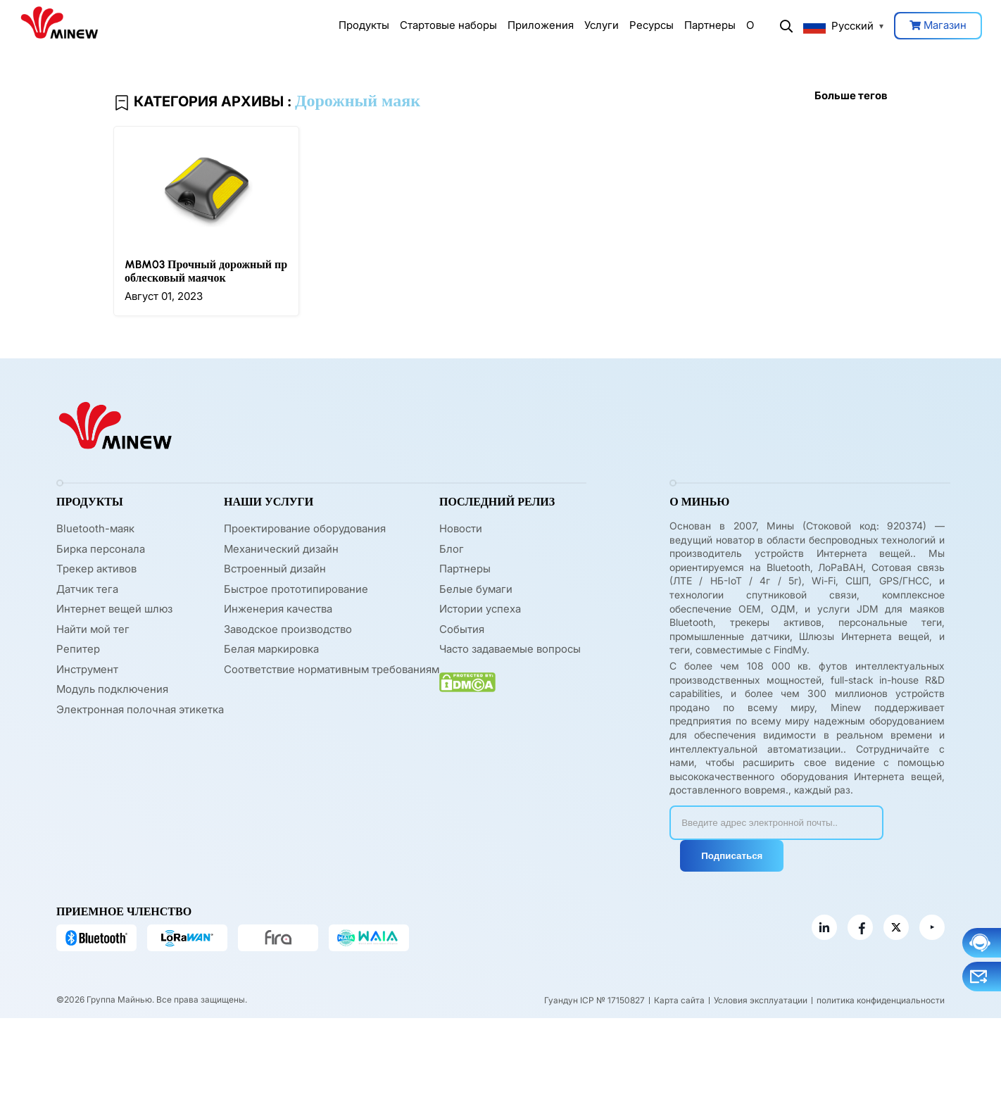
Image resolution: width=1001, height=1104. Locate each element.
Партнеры (710, 25)
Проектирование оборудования (305, 528)
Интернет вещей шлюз (114, 608)
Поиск (786, 26)
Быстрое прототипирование (296, 589)
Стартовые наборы (448, 25)
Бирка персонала (100, 549)
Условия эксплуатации (760, 1000)
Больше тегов (851, 95)
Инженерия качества (278, 608)
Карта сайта (679, 1000)
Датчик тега (87, 589)
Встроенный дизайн (275, 568)
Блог (451, 549)
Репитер (78, 649)
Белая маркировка (271, 649)
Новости (460, 528)
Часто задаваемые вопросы (510, 649)
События (461, 629)
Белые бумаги (475, 589)
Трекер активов (96, 568)
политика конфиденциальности (881, 1000)
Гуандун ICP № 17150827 (594, 1000)
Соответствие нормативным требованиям (331, 669)
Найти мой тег (93, 629)
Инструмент (87, 669)
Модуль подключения (112, 689)
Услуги (601, 25)
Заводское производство (288, 629)
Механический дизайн (281, 549)
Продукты (364, 25)
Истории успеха (480, 608)
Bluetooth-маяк (95, 528)
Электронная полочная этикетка (140, 709)
